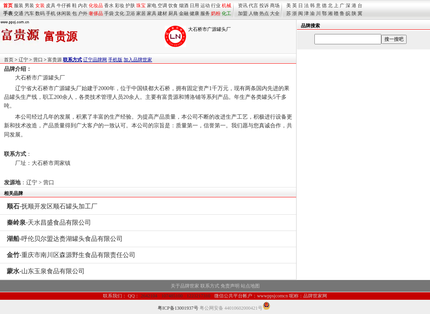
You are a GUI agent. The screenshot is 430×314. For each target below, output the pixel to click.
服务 (205, 13)
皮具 (50, 5)
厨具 (173, 13)
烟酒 (183, 5)
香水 (109, 5)
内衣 (83, 5)
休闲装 (64, 13)
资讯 (242, 5)
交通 (18, 13)
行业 (216, 5)
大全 (275, 13)
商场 (275, 5)
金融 (183, 13)
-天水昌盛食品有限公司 (49, 222)
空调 (162, 5)
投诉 (264, 5)
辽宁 (23, 59)
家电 (151, 5)
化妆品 (96, 5)
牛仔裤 (64, 5)
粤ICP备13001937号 (178, 308)
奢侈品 (96, 13)
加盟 (242, 13)
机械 (226, 5)
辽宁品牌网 (95, 59)
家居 (141, 13)
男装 (29, 5)
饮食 (173, 5)
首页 (8, 59)
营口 (38, 59)
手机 (50, 13)
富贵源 (55, 59)
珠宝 (141, 5)
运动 (205, 5)
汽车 (29, 13)
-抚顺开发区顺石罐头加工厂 (52, 206)
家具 (151, 13)
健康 (194, 13)
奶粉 (216, 13)
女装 (40, 5)
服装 (18, 5)
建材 (162, 13)
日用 (194, 5)
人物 (253, 13)
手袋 (109, 13)
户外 (83, 13)
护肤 (130, 5)
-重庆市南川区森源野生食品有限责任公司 (71, 255)
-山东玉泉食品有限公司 (46, 271)
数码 (40, 13)
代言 (253, 5)
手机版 (115, 59)
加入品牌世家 (138, 59)
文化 (119, 13)
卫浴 (130, 13)
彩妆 (119, 5)
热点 (264, 13)
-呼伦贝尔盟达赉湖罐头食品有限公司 (65, 238)
